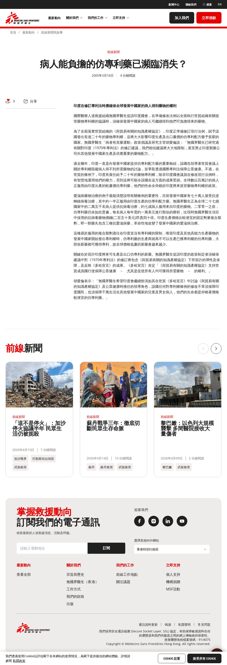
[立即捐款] (208, 18)
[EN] (219, 4)
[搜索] (207, 4)
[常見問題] (204, 624)
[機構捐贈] (188, 582)
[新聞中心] (173, 4)
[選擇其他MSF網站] (171, 549)
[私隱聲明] (184, 624)
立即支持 (121, 18)
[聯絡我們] (191, 4)
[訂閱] (106, 548)
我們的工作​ (97, 18)
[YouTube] (182, 521)
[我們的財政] (89, 596)
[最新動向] (54, 17)
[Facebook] (139, 521)
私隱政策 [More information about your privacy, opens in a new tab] (19, 661)
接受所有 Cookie (204, 658)
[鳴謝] (168, 624)
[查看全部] (39, 574)
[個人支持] (188, 574)
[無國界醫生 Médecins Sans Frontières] (22, 18)
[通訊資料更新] (148, 624)
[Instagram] (153, 521)
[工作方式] (89, 589)
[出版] (89, 603)
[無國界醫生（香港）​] (89, 582)
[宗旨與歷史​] (89, 574)
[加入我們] (181, 18)
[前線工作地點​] (138, 574)
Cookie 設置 (171, 658)
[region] (113, 658)
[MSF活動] (188, 589)
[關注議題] (138, 582)
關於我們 (74, 18)
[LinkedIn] (167, 521)
